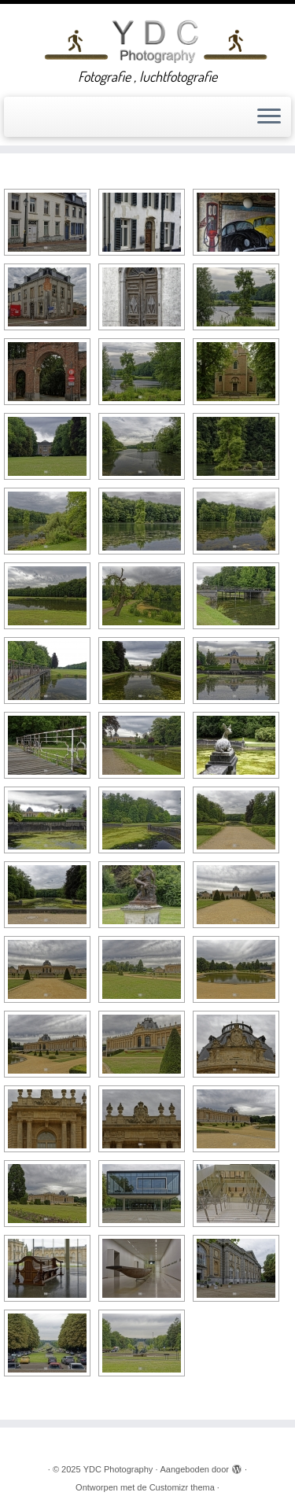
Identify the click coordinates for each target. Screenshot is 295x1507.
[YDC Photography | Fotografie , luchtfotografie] (155, 40)
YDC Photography (118, 1469)
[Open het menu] (269, 117)
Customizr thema (182, 1487)
